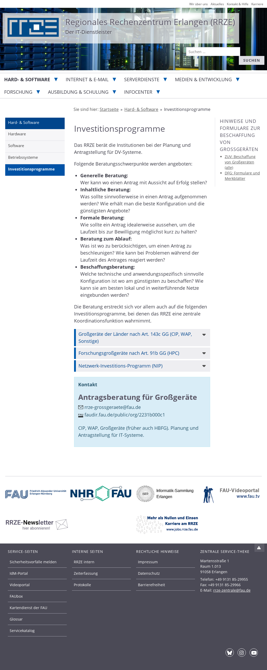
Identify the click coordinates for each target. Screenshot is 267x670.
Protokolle (82, 584)
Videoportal (20, 584)
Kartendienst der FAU (28, 607)
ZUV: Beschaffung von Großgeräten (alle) (240, 162)
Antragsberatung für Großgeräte (137, 397)
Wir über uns (198, 4)
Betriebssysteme (23, 157)
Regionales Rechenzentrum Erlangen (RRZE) (150, 21)
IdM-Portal (19, 573)
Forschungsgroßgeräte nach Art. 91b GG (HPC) (128, 353)
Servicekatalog (22, 630)
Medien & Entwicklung (203, 79)
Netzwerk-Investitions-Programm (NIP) (120, 366)
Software (16, 145)
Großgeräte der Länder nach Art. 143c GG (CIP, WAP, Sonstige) (135, 337)
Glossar (16, 619)
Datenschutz (149, 573)
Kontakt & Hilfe (237, 4)
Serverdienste (141, 79)
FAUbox (16, 596)
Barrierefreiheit (151, 584)
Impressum (148, 561)
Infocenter (138, 92)
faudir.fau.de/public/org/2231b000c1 (124, 415)
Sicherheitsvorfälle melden (33, 561)
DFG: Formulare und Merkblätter (242, 175)
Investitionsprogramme (31, 169)
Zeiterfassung (86, 573)
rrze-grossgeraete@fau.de (112, 407)
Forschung (18, 92)
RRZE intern (84, 561)
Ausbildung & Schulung (78, 92)
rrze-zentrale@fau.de (232, 590)
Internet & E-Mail (87, 79)
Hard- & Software (27, 79)
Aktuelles (217, 4)
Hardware (17, 133)
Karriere (257, 4)
